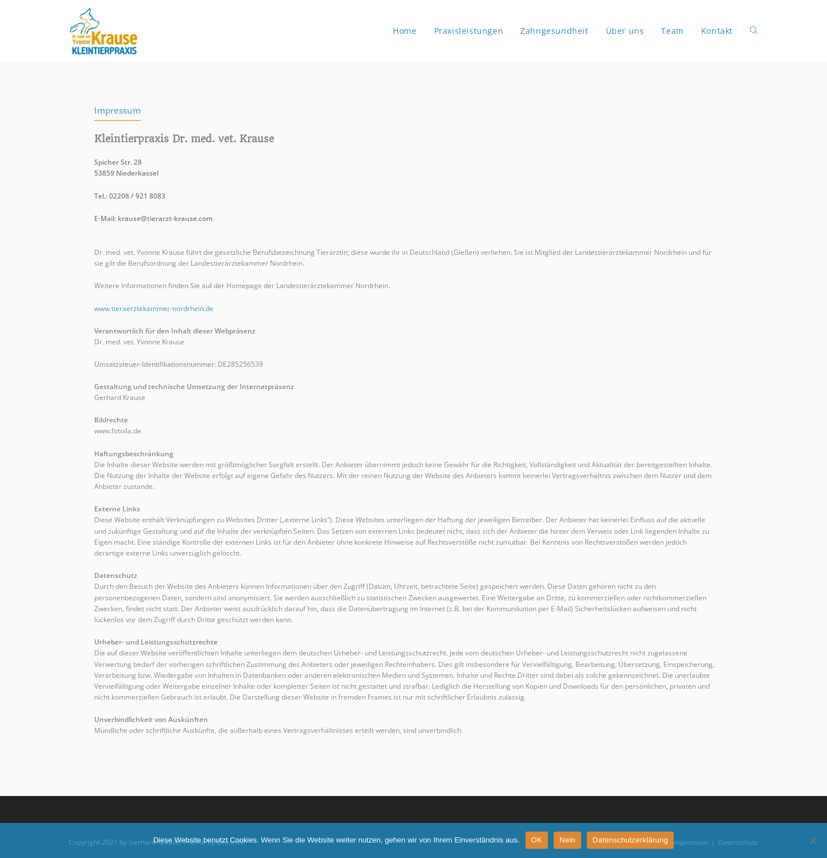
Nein (567, 840)
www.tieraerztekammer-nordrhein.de (154, 308)
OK (536, 840)
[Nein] (812, 840)
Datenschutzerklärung (630, 840)
